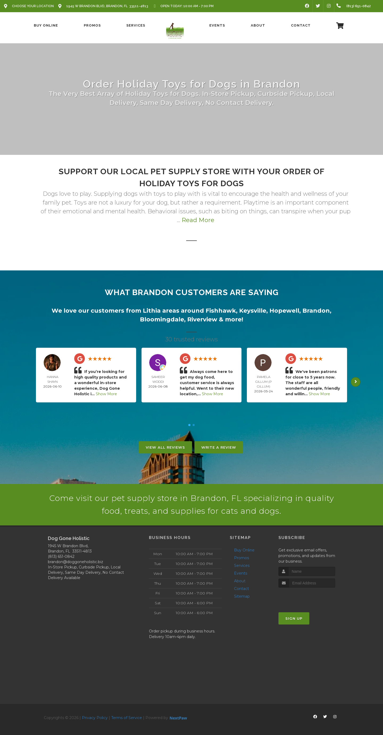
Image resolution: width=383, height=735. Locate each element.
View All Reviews (165, 447)
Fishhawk (221, 310)
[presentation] (306, 597)
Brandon (316, 310)
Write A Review (218, 447)
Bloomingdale (162, 319)
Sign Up (293, 618)
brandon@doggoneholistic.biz (75, 561)
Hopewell (284, 310)
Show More (106, 394)
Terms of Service (126, 717)
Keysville (252, 310)
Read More (198, 220)
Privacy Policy (95, 717)
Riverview (202, 319)
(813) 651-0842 (61, 556)
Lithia (152, 310)
